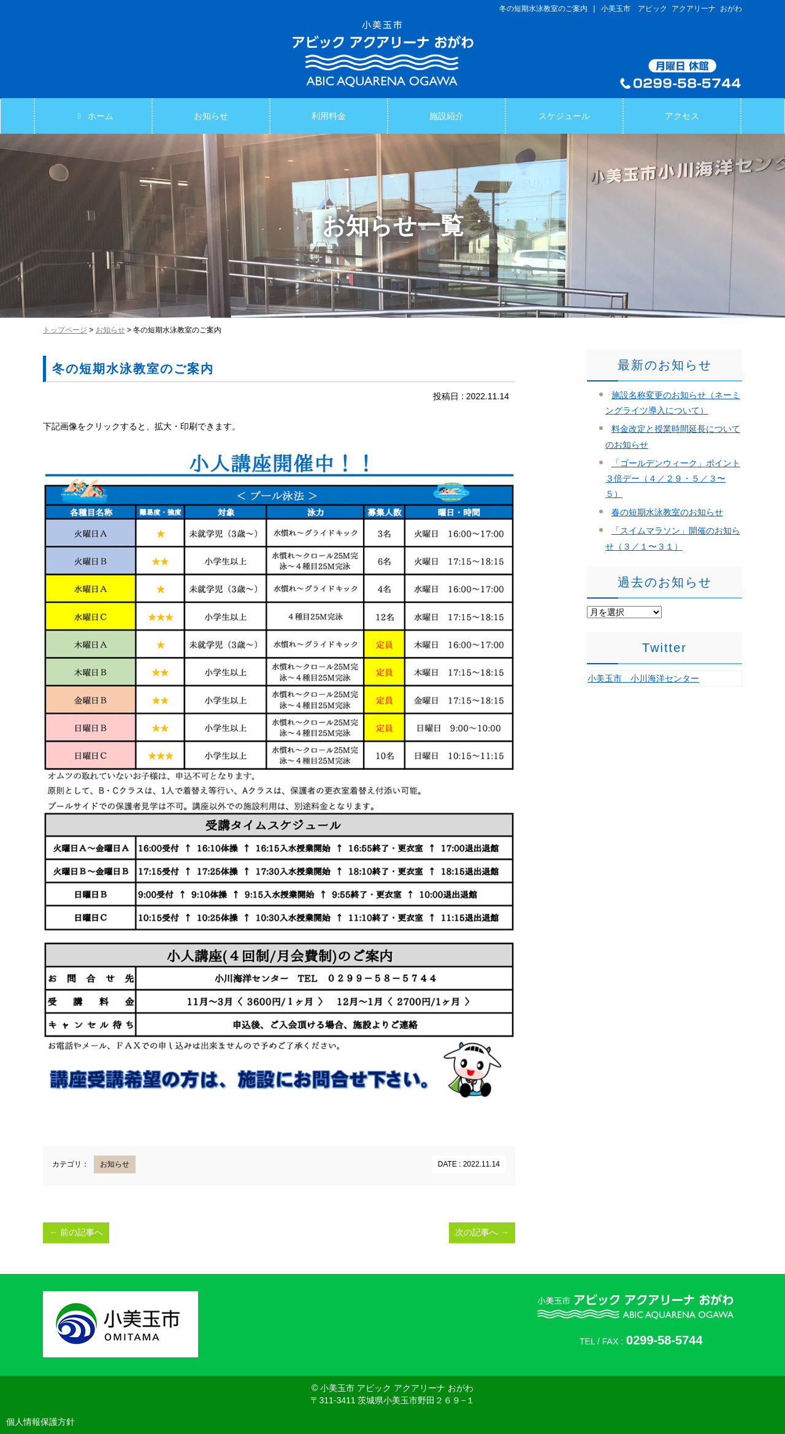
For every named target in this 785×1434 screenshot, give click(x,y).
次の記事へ (482, 1232)
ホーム (93, 116)
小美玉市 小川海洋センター (643, 678)
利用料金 (329, 116)
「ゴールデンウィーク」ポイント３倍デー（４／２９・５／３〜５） (672, 478)
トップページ (65, 330)
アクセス (682, 116)
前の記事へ (76, 1232)
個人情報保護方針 (40, 1422)
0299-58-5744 (664, 1340)
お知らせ (211, 116)
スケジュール (564, 116)
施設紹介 (446, 116)
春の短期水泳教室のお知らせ (667, 512)
